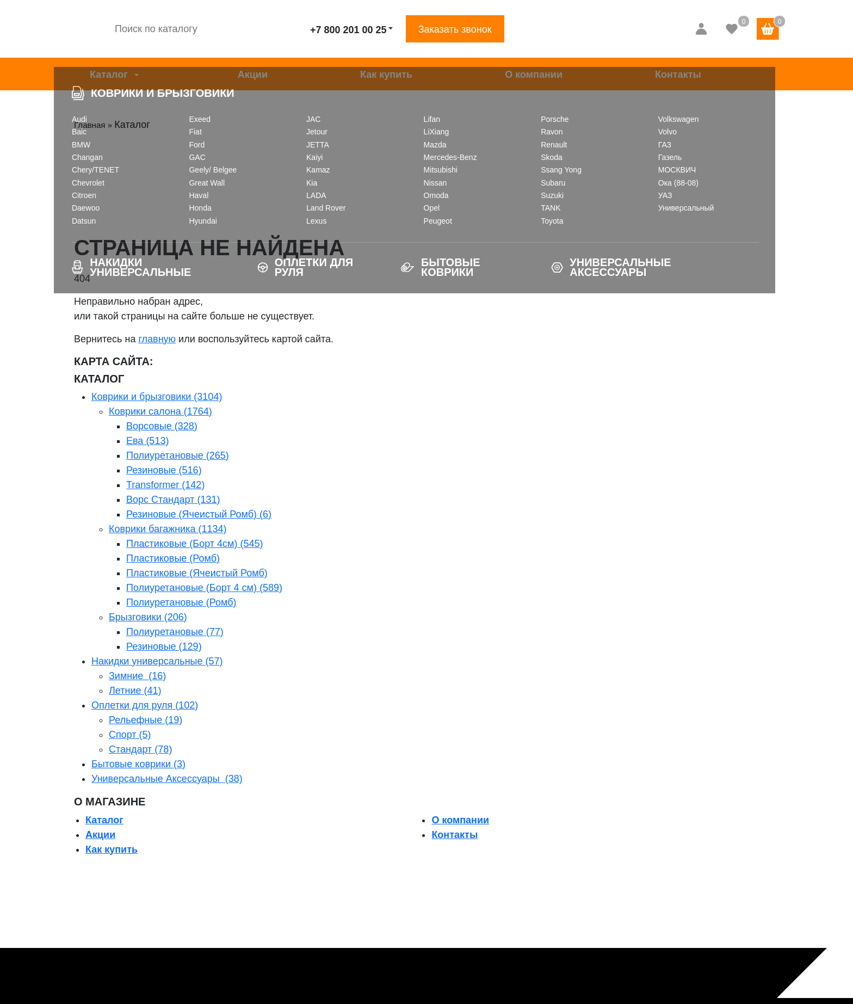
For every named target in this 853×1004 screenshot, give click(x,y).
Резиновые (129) (164, 646)
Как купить (386, 74)
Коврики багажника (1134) (168, 528)
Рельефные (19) (145, 719)
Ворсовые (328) (161, 426)
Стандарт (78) (140, 749)
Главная (93, 124)
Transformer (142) (165, 484)
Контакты (678, 74)
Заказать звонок (455, 29)
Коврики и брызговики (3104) (156, 396)
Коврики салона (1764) (160, 411)
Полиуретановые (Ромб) (181, 602)
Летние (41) (135, 690)
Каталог (109, 74)
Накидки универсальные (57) (157, 661)
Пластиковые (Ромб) (173, 558)
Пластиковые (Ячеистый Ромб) (197, 573)
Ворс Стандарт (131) (173, 499)
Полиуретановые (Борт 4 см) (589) (204, 587)
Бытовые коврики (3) (138, 764)
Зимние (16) (137, 675)
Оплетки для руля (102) (144, 705)
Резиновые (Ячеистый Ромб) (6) (198, 514)
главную (157, 339)
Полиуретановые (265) (177, 455)
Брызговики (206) (148, 617)
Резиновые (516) (164, 470)
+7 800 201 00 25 (348, 29)
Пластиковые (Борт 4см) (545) (194, 543)
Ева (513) (147, 440)
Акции (253, 74)
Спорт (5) (130, 734)
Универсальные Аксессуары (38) (167, 778)
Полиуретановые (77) (175, 631)
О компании (534, 74)
